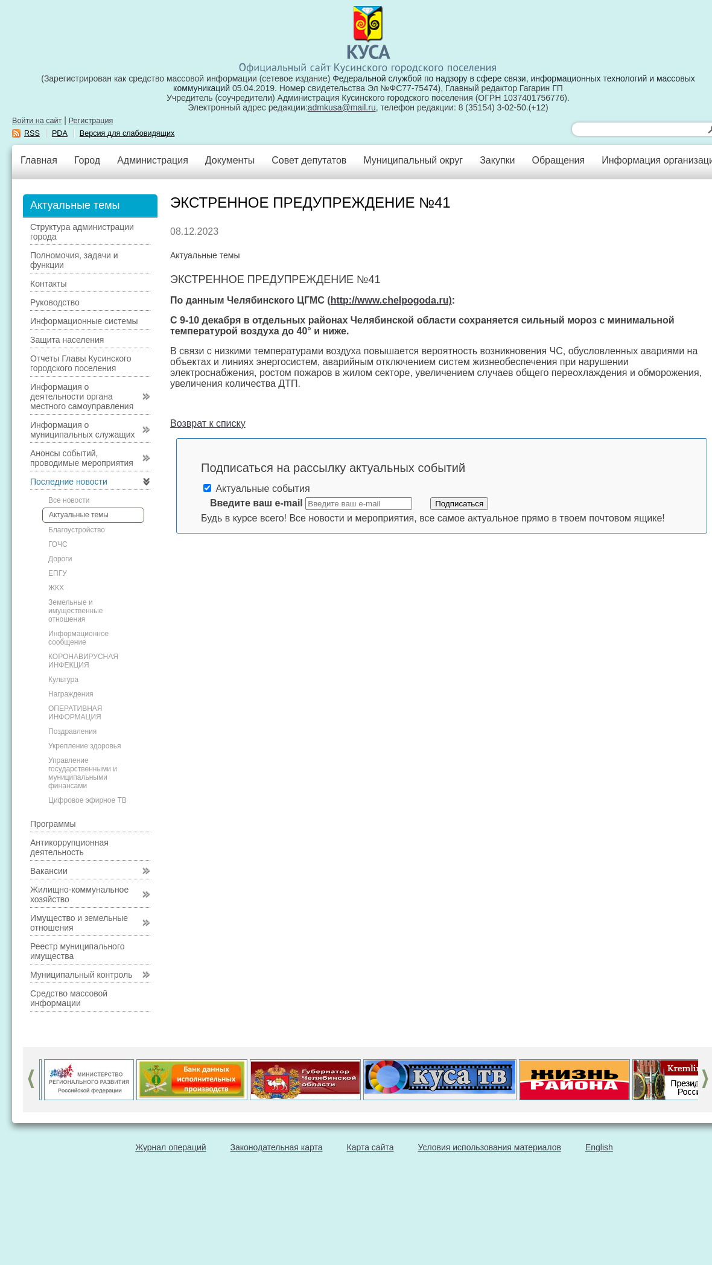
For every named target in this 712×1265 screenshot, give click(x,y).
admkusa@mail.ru (342, 107)
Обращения (558, 160)
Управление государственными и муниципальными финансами (82, 773)
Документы (230, 160)
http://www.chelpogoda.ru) (391, 300)
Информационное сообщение (78, 637)
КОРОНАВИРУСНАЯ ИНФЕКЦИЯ (83, 660)
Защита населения (67, 340)
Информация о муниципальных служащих (82, 429)
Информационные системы (84, 321)
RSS (32, 133)
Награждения (71, 694)
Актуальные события (256, 488)
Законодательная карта (276, 1147)
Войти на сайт (37, 120)
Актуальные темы (79, 515)
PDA (60, 133)
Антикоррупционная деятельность (69, 847)
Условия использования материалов (489, 1147)
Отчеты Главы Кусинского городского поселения (81, 363)
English (599, 1147)
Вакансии (49, 871)
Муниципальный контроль (81, 975)
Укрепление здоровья (84, 746)
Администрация (152, 160)
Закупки (497, 160)
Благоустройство (76, 530)
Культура (63, 679)
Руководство (55, 302)
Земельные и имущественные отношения (75, 610)
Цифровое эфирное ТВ (87, 800)
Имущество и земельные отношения (79, 922)
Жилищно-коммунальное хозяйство (79, 894)
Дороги (60, 559)
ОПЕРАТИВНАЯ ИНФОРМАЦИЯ (75, 712)
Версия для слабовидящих (127, 133)
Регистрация (91, 120)
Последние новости (68, 481)
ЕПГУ (57, 573)
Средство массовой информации (68, 998)
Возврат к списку (208, 423)
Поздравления (72, 731)
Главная (39, 160)
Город (87, 160)
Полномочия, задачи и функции (74, 260)
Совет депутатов (309, 160)
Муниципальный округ (413, 160)
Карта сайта (370, 1147)
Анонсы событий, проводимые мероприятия (81, 458)
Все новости (68, 500)
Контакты (48, 283)
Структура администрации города (82, 231)
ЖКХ (56, 588)
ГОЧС (58, 544)
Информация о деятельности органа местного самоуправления (81, 396)
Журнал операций (170, 1147)
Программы (53, 824)
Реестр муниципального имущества (77, 951)
